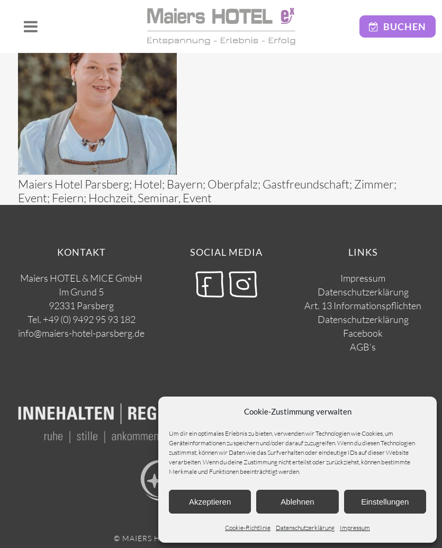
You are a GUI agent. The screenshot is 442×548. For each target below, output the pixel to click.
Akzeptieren (210, 501)
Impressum (355, 528)
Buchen (397, 26)
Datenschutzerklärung (305, 528)
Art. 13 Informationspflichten (362, 305)
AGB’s (363, 347)
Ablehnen (297, 501)
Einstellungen (385, 501)
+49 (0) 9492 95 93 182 (89, 319)
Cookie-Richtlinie (247, 528)
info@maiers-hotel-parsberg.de (81, 333)
